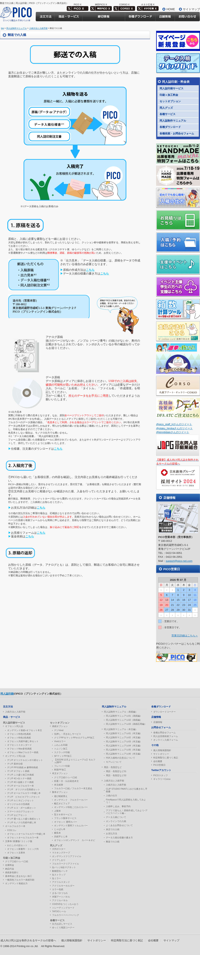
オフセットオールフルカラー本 (23, 837)
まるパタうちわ (60, 893)
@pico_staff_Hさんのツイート (174, 424)
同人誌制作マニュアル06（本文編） (124, 753)
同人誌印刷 (7, 693)
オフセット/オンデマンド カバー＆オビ (74, 840)
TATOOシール (59, 911)
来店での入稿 (112, 829)
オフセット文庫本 (16, 852)
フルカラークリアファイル (65, 863)
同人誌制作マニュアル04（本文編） (124, 745)
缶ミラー (56, 878)
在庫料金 (9, 865)
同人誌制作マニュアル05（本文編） (124, 749)
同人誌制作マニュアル (16, 28)
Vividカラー (60, 741)
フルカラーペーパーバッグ (65, 915)
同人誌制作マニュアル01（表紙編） (124, 716)
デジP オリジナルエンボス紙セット (25, 760)
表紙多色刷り (12, 872)
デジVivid (58, 730)
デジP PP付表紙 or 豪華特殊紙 (22, 767)
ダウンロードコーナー (164, 711)
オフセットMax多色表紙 (19, 748)
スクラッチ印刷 (62, 752)
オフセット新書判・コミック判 (23, 849)
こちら (90, 269)
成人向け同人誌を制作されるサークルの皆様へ (28, 940)
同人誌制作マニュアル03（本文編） (124, 741)
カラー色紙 (57, 889)
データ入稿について (116, 817)
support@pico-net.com (179, 560)
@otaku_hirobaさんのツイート (174, 428)
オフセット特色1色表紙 (19, 737)
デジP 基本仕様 (15, 763)
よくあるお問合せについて (119, 825)
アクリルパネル (60, 900)
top (2, 28)
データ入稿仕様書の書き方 (119, 837)
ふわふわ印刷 (61, 745)
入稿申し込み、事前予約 (118, 806)
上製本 (57, 811)
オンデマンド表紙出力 (16, 883)
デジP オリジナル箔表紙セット (23, 789)
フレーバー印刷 (62, 766)
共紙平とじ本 (61, 836)
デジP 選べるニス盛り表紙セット (24, 819)
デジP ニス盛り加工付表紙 (20, 775)
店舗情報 (157, 722)
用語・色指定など (113, 767)
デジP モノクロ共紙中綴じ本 (21, 822)
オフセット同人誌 (14, 726)
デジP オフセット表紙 (18, 771)
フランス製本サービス (65, 818)
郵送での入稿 (112, 841)
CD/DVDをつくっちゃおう (65, 904)
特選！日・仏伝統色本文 (66, 781)
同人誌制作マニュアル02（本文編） (124, 737)
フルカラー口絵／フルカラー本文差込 (73, 788)
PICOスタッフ (160, 775)
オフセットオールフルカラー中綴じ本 (26, 834)
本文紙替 (58, 784)
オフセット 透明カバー (65, 822)
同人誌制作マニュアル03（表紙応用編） (126, 724)
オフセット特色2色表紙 (19, 734)
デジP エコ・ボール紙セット (21, 808)
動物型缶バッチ (60, 871)
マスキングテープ (61, 852)
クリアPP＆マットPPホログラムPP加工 (74, 737)
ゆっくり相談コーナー (63, 927)
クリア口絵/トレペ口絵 (16, 861)
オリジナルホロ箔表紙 (18, 804)
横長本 (57, 833)
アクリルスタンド (61, 882)
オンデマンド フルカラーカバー (71, 800)
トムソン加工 (61, 748)
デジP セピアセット (17, 815)
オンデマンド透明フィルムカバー (71, 825)
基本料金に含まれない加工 (18, 876)
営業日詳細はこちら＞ (184, 635)
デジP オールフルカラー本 (20, 786)
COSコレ (12, 830)
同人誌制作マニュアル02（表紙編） (124, 720)
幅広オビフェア (62, 803)
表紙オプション (60, 726)
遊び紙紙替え (61, 796)
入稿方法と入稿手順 (38, 28)
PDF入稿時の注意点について (120, 758)
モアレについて (114, 762)
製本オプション (60, 792)
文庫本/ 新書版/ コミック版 (18, 841)
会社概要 (157, 761)
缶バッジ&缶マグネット (64, 867)
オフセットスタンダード (19, 745)
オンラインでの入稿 (116, 821)
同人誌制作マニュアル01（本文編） (124, 733)
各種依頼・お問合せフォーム (177, 133)
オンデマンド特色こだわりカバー (71, 807)
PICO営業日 (159, 765)
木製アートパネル (61, 896)
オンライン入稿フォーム (165, 740)
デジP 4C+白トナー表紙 (19, 778)
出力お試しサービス (62, 924)
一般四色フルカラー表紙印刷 (19, 880)
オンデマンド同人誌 (15, 756)
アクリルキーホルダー (63, 885)
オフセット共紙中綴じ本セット (23, 741)
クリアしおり (59, 860)
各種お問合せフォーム (164, 732)
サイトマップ (191, 9)
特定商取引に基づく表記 (165, 757)
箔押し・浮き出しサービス (67, 734)
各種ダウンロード (170, 126)
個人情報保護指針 (162, 750)
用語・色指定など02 (116, 775)
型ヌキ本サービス (63, 814)
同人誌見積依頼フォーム (165, 736)
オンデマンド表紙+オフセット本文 (24, 730)
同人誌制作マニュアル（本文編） (121, 729)
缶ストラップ (59, 874)
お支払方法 (111, 833)
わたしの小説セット (17, 845)
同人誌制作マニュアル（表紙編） (121, 711)
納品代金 (9, 869)
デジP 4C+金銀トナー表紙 (20, 782)
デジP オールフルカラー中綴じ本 (24, 793)
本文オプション (60, 773)
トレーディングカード (63, 907)
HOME (170, 9)
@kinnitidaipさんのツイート (172, 432)
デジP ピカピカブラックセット (23, 797)
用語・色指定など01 (116, 771)
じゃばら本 (59, 829)
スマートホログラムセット (20, 811)
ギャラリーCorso (161, 779)
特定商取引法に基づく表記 (127, 940)
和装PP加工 (60, 769)
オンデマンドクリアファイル (66, 856)
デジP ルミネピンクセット (20, 800)
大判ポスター (59, 849)
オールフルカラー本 (15, 826)
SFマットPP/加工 (63, 756)
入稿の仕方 (111, 795)
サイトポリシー (161, 754)
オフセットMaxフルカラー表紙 (22, 752)
